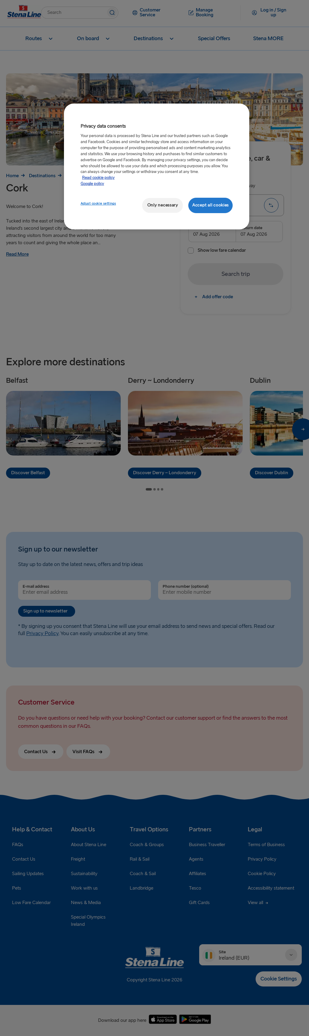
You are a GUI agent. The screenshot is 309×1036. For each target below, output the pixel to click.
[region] (156, 166)
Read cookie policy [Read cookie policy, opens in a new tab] (98, 177)
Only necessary (162, 205)
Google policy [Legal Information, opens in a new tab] (92, 183)
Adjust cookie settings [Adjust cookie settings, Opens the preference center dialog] (98, 204)
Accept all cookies (210, 205)
